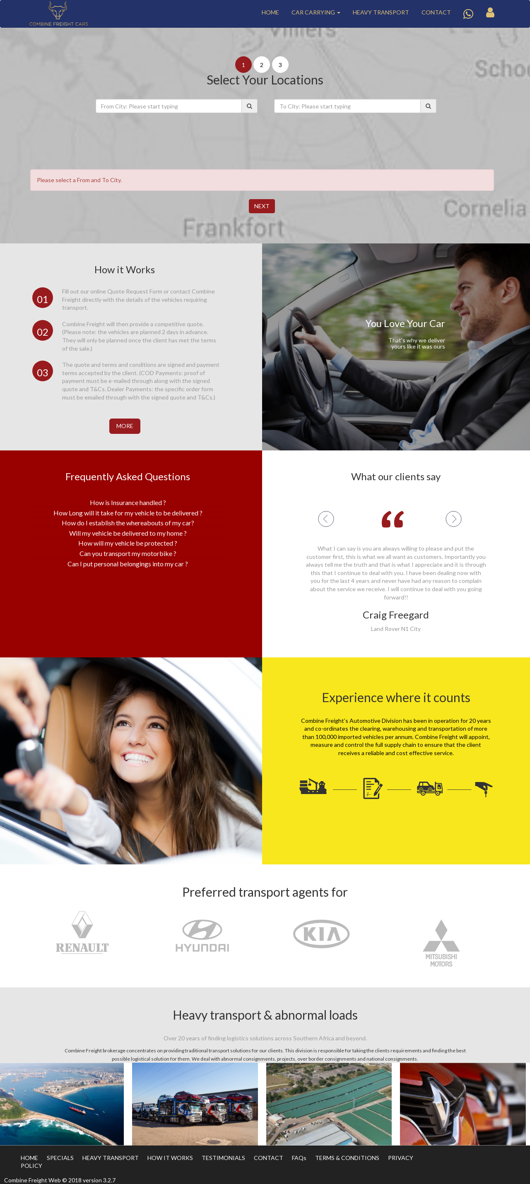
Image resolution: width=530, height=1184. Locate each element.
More (124, 425)
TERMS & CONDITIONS (347, 1157)
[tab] (127, 502)
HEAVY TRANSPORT (381, 12)
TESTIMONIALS (223, 1157)
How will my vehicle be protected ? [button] (127, 543)
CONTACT (436, 12)
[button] (345, 519)
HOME (270, 12)
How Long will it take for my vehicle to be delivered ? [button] (127, 513)
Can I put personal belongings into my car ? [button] (127, 564)
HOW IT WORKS (170, 1157)
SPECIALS (60, 1157)
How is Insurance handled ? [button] (128, 502)
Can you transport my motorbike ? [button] (128, 553)
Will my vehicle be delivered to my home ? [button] (128, 533)
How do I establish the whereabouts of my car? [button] (128, 523)
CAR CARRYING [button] (316, 12)
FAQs (299, 1157)
